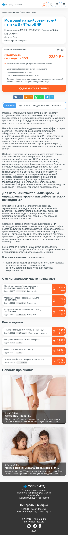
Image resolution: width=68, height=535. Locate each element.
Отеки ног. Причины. (18, 415)
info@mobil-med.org (34, 522)
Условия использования (34, 490)
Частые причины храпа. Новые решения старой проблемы (30, 467)
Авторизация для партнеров (34, 498)
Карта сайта (34, 495)
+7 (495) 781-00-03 (14, 4)
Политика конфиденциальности (34, 493)
